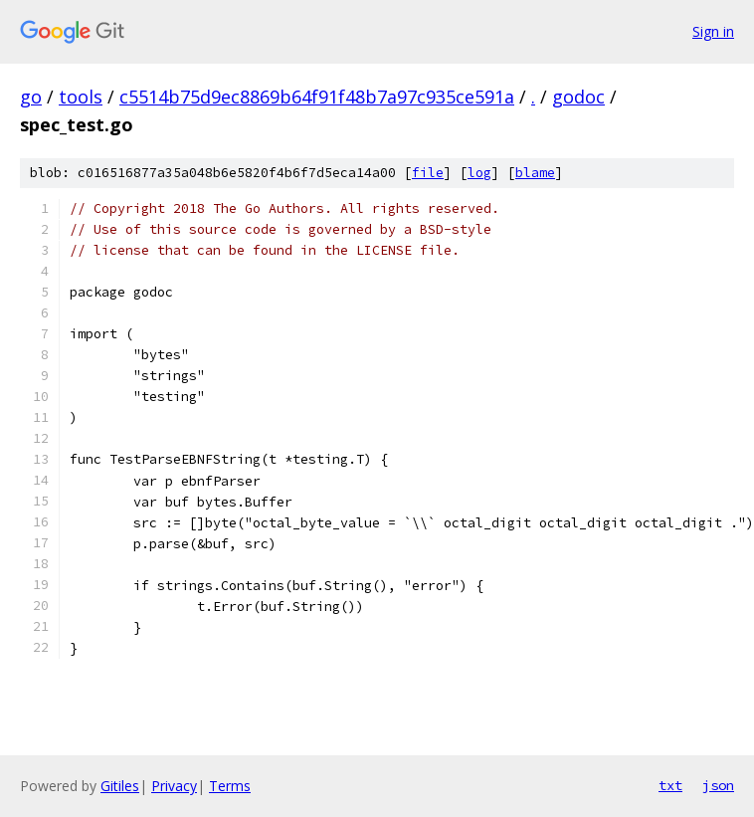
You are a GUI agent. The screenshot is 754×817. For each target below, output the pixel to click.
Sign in (713, 31)
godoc (578, 96)
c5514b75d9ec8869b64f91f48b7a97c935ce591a (316, 96)
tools (80, 96)
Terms (230, 785)
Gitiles (119, 785)
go (31, 96)
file (428, 172)
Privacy (174, 785)
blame (535, 172)
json (718, 785)
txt (670, 785)
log (479, 172)
